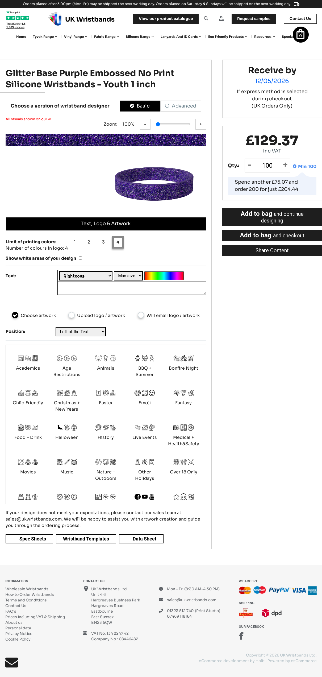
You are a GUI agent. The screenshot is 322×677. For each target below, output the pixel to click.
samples (253, 18)
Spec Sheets (32, 539)
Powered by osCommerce (292, 660)
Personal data (18, 628)
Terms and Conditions (26, 600)
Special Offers (293, 37)
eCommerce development (224, 660)
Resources (262, 37)
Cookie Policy (18, 639)
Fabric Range (104, 37)
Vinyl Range (74, 37)
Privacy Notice (18, 633)
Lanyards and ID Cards (179, 37)
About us (14, 622)
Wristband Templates (86, 539)
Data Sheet (144, 539)
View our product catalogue (166, 18)
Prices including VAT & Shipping (35, 616)
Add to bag (272, 217)
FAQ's (10, 611)
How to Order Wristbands (29, 594)
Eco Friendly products (226, 37)
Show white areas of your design (41, 258)
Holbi (261, 660)
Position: (15, 331)
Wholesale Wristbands (26, 589)
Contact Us (15, 605)
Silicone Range (138, 37)
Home (21, 37)
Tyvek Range (43, 37)
